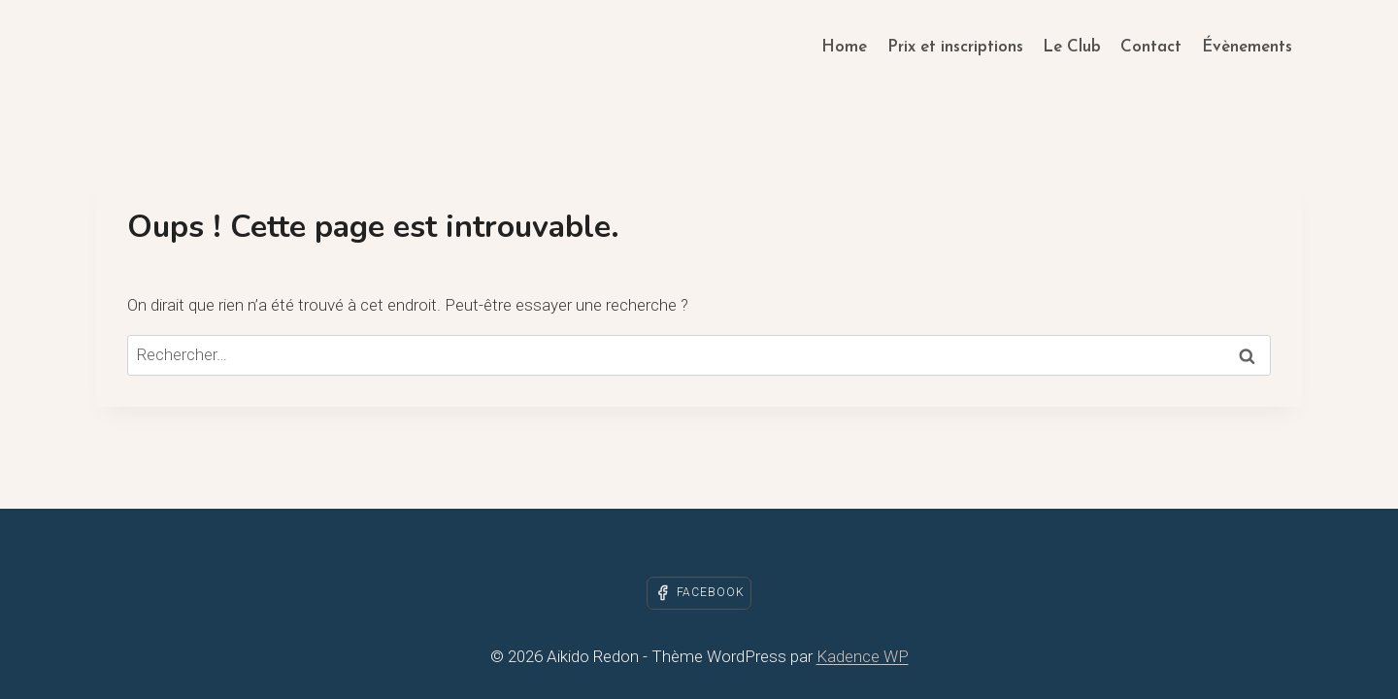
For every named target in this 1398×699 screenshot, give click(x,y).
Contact (1151, 47)
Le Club (1072, 47)
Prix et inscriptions (955, 47)
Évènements (1247, 47)
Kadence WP (862, 656)
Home (844, 47)
